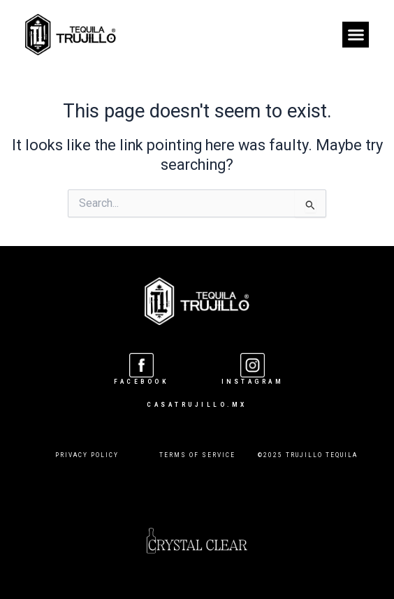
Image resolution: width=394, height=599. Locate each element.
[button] (355, 35)
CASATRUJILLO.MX (197, 404)
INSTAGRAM (252, 381)
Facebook (141, 381)
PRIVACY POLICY (87, 455)
